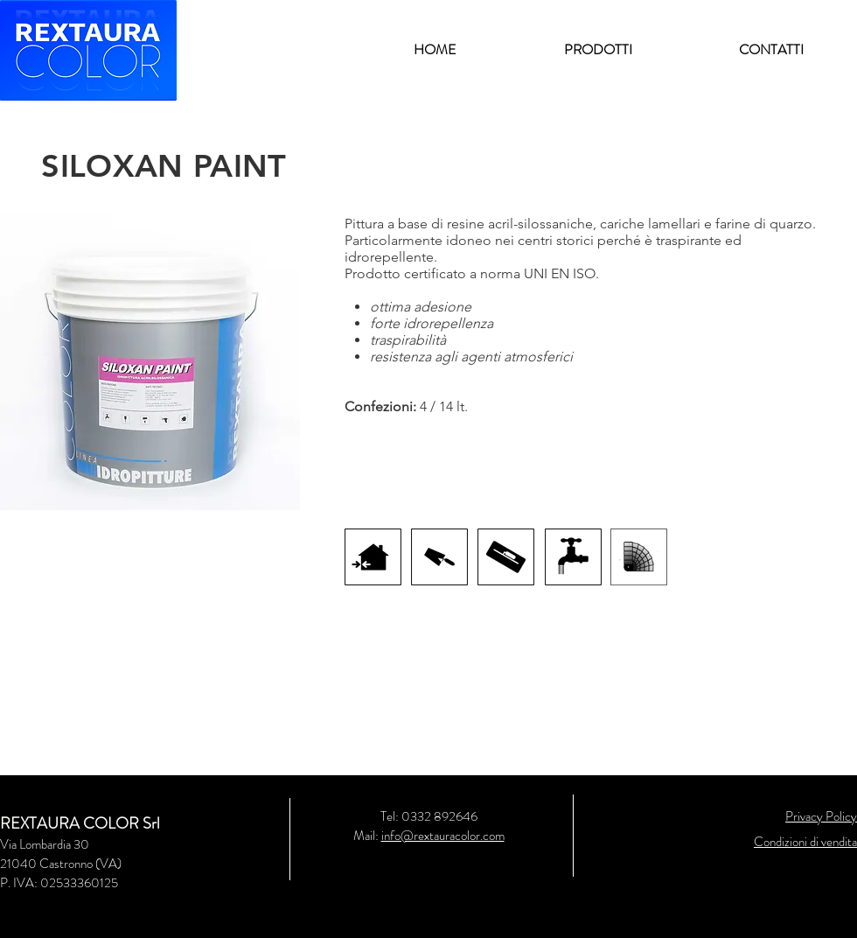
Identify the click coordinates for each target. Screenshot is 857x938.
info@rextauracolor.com (443, 835)
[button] (598, 50)
